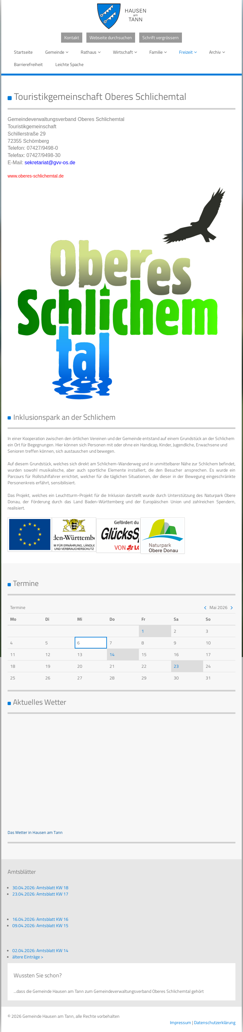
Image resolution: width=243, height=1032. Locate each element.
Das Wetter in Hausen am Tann (35, 832)
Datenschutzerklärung (214, 1022)
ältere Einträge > (27, 956)
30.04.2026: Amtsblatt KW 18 (40, 887)
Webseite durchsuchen (111, 37)
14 (112, 654)
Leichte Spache (69, 64)
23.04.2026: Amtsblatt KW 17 (40, 893)
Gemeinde (58, 52)
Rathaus (92, 52)
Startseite (23, 52)
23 (176, 666)
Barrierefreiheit (28, 64)
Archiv (218, 52)
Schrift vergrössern (160, 37)
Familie (159, 52)
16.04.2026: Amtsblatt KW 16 (40, 919)
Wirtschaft (126, 52)
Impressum (180, 1022)
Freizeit (189, 52)
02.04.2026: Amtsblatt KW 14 (40, 950)
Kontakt (71, 37)
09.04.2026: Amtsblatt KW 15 (40, 925)
